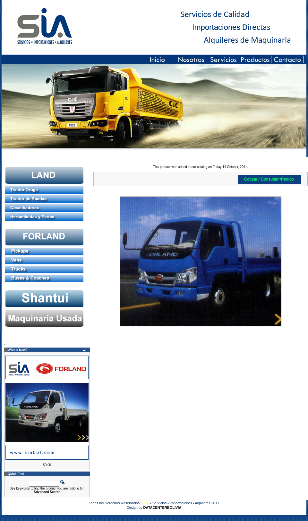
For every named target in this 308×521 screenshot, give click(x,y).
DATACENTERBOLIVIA (162, 507)
